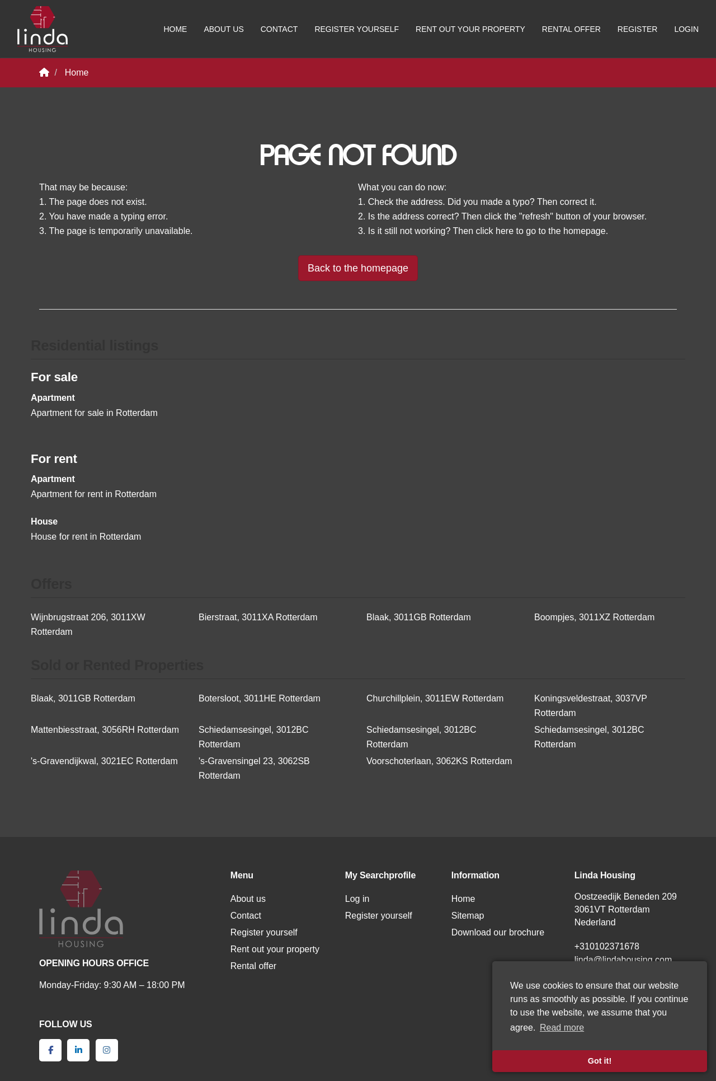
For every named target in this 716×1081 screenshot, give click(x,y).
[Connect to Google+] (107, 1050)
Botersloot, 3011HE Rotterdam (260, 698)
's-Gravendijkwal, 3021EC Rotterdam (104, 761)
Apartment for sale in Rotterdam (94, 413)
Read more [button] (562, 1027)
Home (175, 29)
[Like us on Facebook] (50, 1050)
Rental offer (571, 29)
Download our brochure (497, 932)
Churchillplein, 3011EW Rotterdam (434, 698)
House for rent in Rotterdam (86, 536)
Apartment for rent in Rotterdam (94, 494)
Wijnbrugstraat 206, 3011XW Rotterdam (88, 624)
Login (686, 29)
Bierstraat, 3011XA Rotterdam (258, 617)
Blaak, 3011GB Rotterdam (418, 617)
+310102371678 (606, 946)
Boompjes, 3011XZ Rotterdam (594, 617)
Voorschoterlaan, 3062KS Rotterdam (439, 761)
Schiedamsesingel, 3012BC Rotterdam (254, 737)
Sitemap (467, 915)
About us (223, 29)
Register (638, 29)
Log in (357, 899)
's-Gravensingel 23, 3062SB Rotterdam (254, 768)
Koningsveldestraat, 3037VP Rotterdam (590, 706)
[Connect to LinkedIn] (78, 1050)
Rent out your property (470, 29)
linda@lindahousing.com (623, 960)
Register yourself (356, 29)
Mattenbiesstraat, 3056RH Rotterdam (105, 729)
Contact (279, 29)
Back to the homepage (358, 268)
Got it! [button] (599, 1060)
